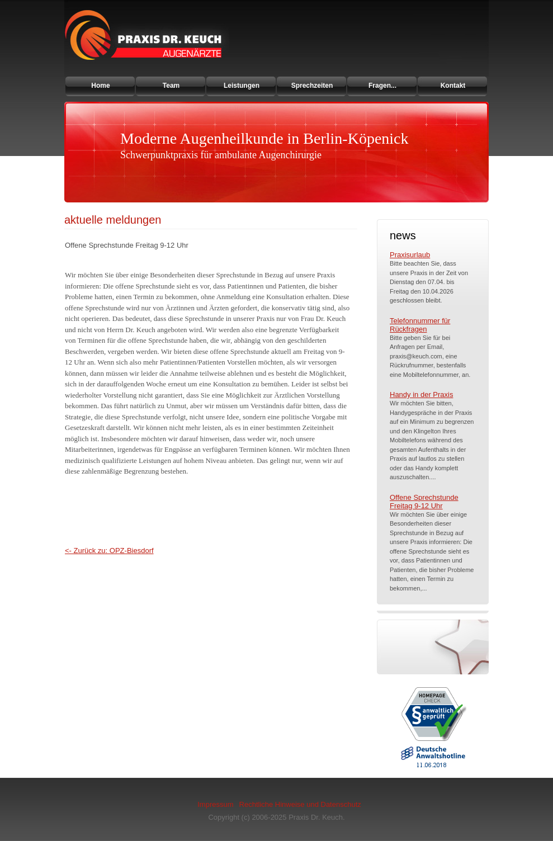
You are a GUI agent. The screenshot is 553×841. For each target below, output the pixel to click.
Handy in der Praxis (421, 394)
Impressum (215, 804)
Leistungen (241, 85)
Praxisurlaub (410, 255)
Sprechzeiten (312, 85)
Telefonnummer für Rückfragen (420, 324)
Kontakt (453, 85)
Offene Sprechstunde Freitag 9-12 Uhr (424, 501)
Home (100, 85)
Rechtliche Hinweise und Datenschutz (300, 804)
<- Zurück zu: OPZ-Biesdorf (109, 550)
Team (171, 85)
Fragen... (382, 85)
